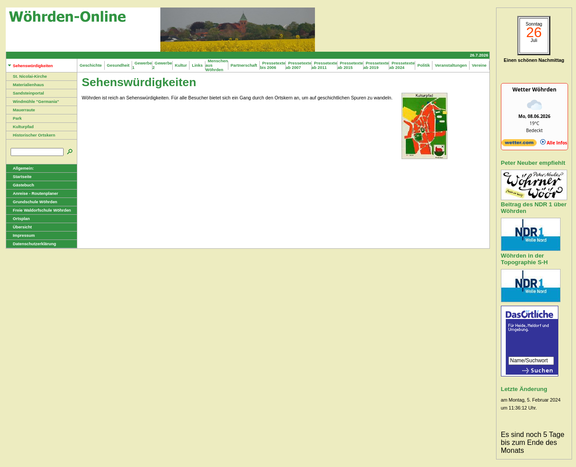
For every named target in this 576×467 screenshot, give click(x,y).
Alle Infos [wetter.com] (553, 143)
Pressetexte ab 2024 (402, 65)
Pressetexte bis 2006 (272, 65)
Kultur (181, 65)
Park (14, 118)
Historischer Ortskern (30, 135)
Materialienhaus (25, 85)
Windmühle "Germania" (32, 101)
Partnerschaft (244, 65)
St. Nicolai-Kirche (26, 76)
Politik (423, 65)
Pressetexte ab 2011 (324, 65)
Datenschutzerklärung (31, 244)
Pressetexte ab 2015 (350, 65)
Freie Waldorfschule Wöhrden (38, 210)
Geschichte (90, 65)
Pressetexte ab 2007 (298, 65)
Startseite (19, 177)
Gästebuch (20, 185)
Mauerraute (20, 110)
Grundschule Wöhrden (31, 202)
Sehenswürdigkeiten (29, 66)
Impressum (20, 235)
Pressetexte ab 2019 (376, 65)
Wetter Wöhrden (534, 89)
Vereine (479, 65)
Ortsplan (18, 218)
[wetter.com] (519, 144)
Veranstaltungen (450, 65)
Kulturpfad (20, 127)
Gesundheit (118, 65)
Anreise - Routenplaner (32, 193)
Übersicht (19, 227)
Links (197, 65)
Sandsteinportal (25, 93)
